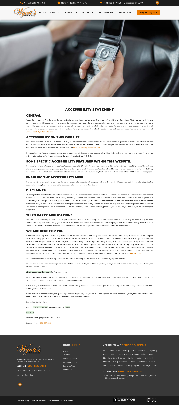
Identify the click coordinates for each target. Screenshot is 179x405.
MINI (114, 361)
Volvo (156, 365)
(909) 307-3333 (135, 253)
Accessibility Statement (63, 400)
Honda (126, 354)
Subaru (120, 365)
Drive (22, 400)
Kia (104, 358)
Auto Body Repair (70, 358)
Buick (125, 350)
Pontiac (152, 361)
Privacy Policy (45, 400)
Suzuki (128, 365)
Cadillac (133, 350)
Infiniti (143, 354)
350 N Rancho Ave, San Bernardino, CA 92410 (123, 3)
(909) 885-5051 (38, 3)
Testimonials (105, 12)
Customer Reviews (70, 362)
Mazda (138, 358)
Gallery (87, 12)
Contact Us (124, 12)
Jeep (158, 354)
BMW (118, 350)
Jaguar (151, 354)
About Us (55, 12)
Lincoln (130, 358)
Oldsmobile (142, 361)
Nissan (132, 361)
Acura (105, 350)
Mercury (106, 361)
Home (42, 12)
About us (66, 355)
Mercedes (147, 358)
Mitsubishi (123, 361)
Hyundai (135, 354)
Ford (113, 354)
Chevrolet (142, 350)
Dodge (106, 354)
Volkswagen (146, 365)
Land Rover (112, 358)
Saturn (112, 365)
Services (71, 12)
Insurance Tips (69, 366)
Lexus (122, 358)
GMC (119, 354)
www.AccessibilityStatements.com (39, 132)
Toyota (136, 365)
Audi (112, 350)
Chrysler (152, 350)
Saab (105, 365)
